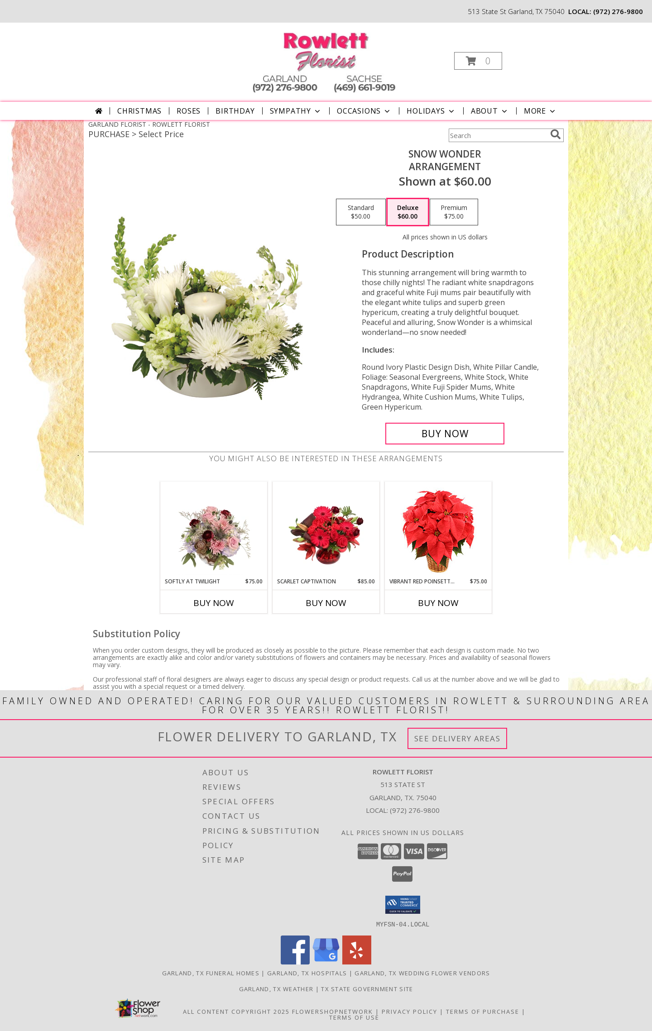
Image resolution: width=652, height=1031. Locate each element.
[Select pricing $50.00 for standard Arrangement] (360, 212)
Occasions (364, 111)
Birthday (235, 111)
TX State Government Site (367, 988)
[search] (555, 134)
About (490, 111)
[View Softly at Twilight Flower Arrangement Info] (214, 529)
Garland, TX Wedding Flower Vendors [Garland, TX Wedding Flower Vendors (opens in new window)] (422, 973)
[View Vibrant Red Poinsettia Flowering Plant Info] (438, 530)
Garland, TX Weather (276, 988)
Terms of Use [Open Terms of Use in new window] (354, 1017)
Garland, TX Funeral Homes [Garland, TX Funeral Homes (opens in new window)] (211, 973)
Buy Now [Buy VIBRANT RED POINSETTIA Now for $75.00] (438, 603)
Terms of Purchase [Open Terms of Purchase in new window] (482, 1011)
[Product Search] (497, 135)
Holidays (431, 111)
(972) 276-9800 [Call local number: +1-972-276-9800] (618, 11)
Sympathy (296, 111)
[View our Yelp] (356, 961)
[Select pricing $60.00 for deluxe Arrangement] (408, 212)
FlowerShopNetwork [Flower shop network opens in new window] (332, 1011)
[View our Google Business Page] (326, 961)
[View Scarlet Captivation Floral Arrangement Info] (326, 529)
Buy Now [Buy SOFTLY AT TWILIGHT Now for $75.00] (213, 603)
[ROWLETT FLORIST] (325, 58)
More (540, 111)
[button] (478, 61)
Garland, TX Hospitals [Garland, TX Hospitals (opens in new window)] (307, 973)
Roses (189, 111)
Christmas (139, 111)
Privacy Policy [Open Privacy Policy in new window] (409, 1011)
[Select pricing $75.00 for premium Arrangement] (454, 212)
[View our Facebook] (295, 961)
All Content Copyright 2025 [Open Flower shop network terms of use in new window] (236, 1011)
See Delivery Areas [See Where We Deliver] (457, 738)
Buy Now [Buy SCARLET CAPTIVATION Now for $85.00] (326, 603)
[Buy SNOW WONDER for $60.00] (444, 433)
